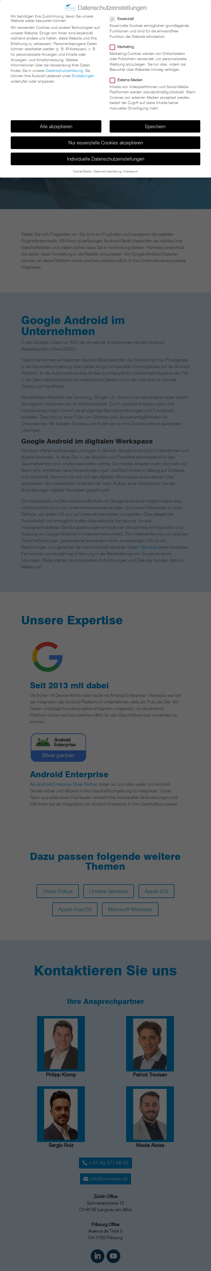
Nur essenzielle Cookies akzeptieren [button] (105, 142)
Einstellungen (83, 76)
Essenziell (124, 18)
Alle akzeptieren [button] (56, 126)
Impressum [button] (131, 171)
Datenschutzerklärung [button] (107, 171)
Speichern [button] (155, 126)
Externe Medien (128, 80)
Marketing (124, 46)
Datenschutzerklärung (64, 70)
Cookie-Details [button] (82, 171)
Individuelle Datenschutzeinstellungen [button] (105, 159)
